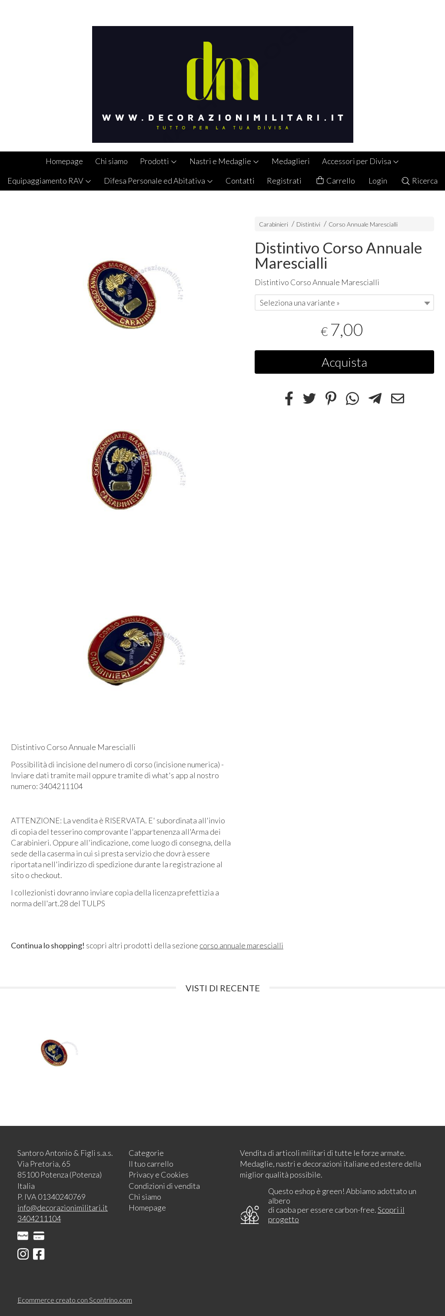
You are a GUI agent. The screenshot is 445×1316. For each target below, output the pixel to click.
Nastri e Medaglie (224, 161)
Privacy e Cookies (159, 1174)
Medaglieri (291, 161)
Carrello (335, 180)
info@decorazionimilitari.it (62, 1207)
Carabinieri (273, 224)
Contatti (240, 180)
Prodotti (158, 161)
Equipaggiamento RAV (49, 180)
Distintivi (309, 224)
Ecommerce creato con (74, 1300)
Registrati (284, 180)
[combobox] (344, 302)
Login (378, 180)
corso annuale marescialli (241, 945)
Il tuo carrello (151, 1163)
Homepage (64, 161)
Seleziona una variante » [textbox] (300, 302)
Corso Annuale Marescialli (363, 224)
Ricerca (419, 180)
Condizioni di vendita (164, 1186)
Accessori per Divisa (360, 161)
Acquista (344, 362)
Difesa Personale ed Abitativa (158, 180)
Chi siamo (111, 161)
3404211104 (39, 1218)
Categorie (146, 1153)
